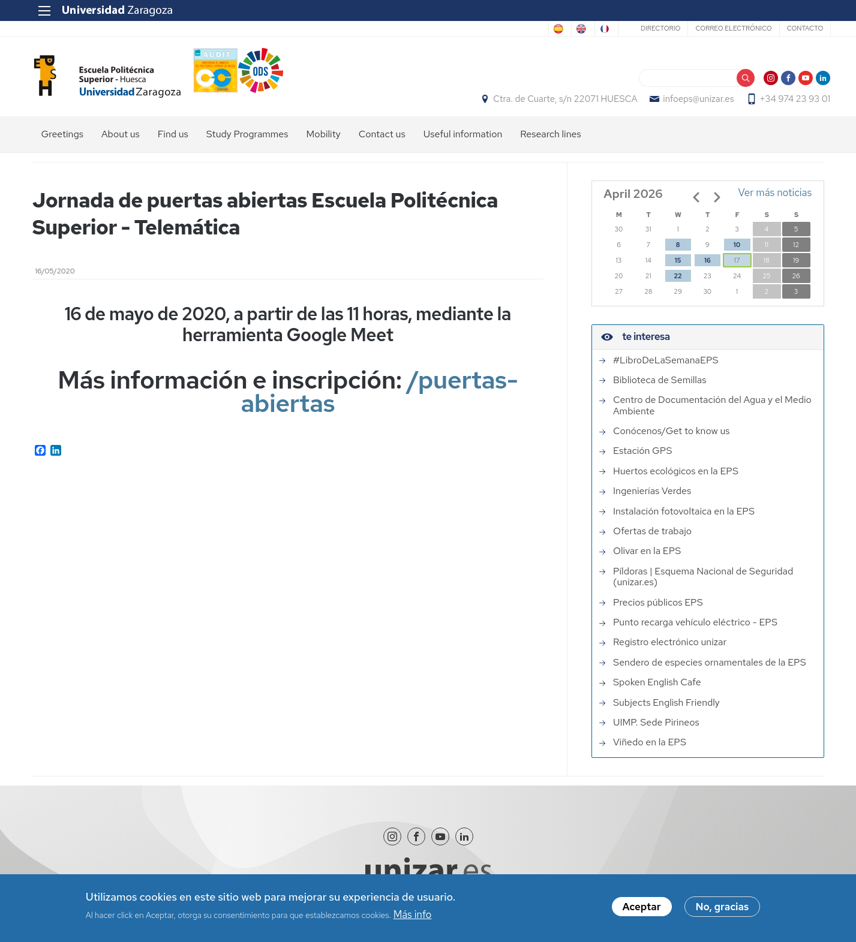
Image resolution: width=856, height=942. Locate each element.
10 (737, 252)
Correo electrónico (727, 28)
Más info (413, 914)
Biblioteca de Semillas (659, 386)
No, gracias (722, 907)
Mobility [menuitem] (324, 141)
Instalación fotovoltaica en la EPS (684, 518)
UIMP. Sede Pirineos (656, 729)
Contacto (798, 28)
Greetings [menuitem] (62, 141)
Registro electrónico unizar (669, 648)
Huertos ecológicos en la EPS (675, 477)
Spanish (501, 29)
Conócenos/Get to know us (671, 437)
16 (707, 267)
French (595, 29)
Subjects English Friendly (666, 709)
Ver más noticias (775, 199)
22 (677, 283)
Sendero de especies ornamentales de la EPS (709, 669)
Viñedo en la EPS (649, 749)
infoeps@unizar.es (692, 103)
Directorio (653, 28)
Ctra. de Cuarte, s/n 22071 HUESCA (558, 103)
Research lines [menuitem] (550, 141)
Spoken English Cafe (657, 689)
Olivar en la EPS (647, 558)
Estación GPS (642, 458)
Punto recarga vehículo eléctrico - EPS (695, 629)
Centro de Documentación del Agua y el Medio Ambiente (712, 412)
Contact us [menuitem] (382, 141)
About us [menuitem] (120, 141)
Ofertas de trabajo (652, 537)
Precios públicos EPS (658, 609)
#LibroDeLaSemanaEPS (665, 367)
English (548, 29)
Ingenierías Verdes (652, 497)
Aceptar (642, 907)
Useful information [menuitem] (463, 141)
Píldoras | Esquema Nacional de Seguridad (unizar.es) (703, 584)
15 (678, 267)
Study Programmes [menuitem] (247, 141)
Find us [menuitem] (173, 141)
